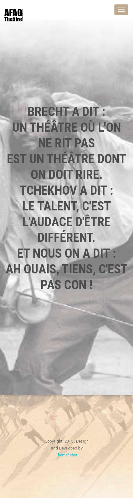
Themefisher (67, 455)
